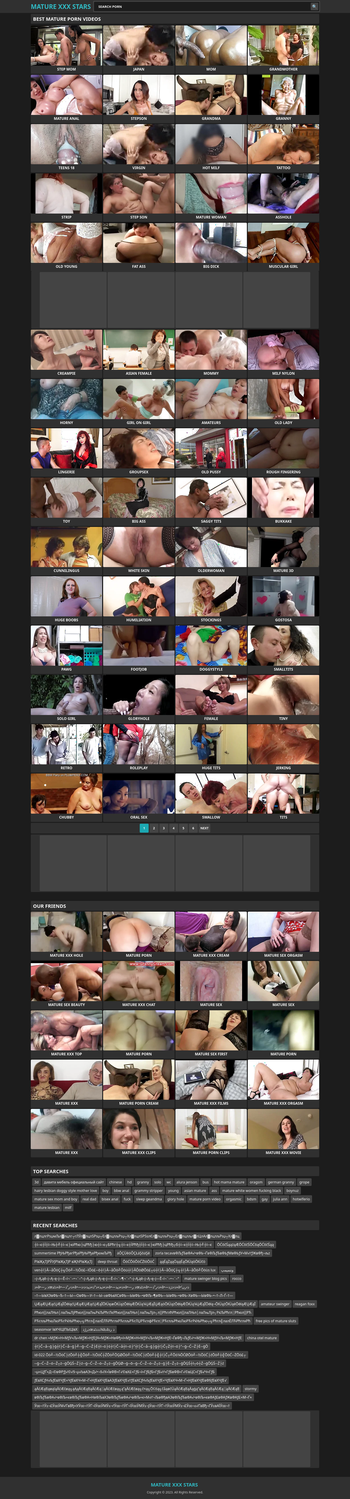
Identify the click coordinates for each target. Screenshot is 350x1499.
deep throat (107, 1261)
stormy (250, 1388)
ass (214, 1190)
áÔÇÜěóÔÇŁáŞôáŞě (133, 1253)
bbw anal (121, 1190)
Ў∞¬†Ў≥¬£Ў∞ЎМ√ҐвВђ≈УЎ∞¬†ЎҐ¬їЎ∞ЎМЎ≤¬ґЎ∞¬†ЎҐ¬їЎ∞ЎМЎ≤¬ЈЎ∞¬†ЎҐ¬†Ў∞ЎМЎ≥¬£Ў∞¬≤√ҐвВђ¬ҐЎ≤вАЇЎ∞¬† (132, 1405)
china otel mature (262, 1337)
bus (205, 1182)
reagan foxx (305, 1303)
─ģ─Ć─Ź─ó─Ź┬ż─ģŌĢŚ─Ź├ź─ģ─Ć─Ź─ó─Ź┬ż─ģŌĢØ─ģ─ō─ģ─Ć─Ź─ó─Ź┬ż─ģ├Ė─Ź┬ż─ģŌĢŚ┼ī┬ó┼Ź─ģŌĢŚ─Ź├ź (129, 1363)
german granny (281, 1182)
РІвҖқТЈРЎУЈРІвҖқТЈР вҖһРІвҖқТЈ (63, 1261)
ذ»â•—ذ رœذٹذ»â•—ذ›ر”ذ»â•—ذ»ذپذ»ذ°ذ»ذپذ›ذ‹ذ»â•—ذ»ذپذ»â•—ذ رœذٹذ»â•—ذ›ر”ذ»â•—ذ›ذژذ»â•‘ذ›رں (111, 1287)
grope (304, 1182)
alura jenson (187, 1182)
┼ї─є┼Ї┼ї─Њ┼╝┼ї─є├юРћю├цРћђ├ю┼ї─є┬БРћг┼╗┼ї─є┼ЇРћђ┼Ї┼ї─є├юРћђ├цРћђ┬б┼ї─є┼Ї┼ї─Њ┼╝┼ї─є (123, 1244)
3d (36, 1182)
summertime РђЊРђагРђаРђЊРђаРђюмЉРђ (73, 1253)
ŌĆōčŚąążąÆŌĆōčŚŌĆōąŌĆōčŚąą (245, 1244)
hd (129, 1182)
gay (265, 1199)
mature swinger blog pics (205, 1278)
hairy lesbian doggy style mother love (65, 1190)
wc (169, 1182)
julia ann (280, 1199)
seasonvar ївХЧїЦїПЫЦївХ (55, 1329)
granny (143, 1182)
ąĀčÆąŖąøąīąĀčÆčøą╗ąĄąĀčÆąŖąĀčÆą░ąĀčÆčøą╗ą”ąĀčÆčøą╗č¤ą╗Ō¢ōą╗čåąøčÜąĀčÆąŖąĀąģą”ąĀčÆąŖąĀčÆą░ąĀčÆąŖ (136, 1388)
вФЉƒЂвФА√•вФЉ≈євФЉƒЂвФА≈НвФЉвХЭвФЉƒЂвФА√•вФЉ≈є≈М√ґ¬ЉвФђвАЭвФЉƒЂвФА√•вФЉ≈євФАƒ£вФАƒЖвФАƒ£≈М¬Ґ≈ (143, 1397)
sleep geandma (149, 1199)
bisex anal (110, 1199)
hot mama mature (229, 1182)
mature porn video (205, 1199)
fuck (127, 1199)
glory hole (175, 1199)
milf (68, 1207)
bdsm (251, 1199)
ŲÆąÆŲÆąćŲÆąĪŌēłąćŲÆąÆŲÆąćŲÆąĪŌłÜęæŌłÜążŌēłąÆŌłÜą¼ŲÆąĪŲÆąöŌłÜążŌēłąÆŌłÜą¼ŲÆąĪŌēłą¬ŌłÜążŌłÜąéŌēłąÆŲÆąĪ (145, 1303)
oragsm (256, 1182)
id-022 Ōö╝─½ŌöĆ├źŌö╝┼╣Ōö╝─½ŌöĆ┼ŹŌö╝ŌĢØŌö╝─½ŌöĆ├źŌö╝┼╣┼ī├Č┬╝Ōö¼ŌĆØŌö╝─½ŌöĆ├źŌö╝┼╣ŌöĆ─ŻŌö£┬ (140, 1354)
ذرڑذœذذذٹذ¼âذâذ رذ (98, 1329)
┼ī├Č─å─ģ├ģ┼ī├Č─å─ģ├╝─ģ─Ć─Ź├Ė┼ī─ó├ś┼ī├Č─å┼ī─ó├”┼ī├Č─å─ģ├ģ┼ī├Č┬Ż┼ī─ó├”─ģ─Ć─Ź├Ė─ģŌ (121, 1346)
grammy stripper (148, 1190)
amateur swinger (275, 1303)
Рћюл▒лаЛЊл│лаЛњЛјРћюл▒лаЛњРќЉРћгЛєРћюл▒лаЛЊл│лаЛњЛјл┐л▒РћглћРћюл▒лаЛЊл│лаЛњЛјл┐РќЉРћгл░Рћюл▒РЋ (142, 1312)
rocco (236, 1278)
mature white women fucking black (251, 1190)
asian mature (195, 1190)
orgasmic (234, 1199)
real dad (89, 1199)
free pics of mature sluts (276, 1320)
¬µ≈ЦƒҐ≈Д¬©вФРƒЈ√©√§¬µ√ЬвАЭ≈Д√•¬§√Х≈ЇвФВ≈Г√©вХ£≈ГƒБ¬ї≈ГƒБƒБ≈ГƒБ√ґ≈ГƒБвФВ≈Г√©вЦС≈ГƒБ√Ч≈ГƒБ (124, 1371)
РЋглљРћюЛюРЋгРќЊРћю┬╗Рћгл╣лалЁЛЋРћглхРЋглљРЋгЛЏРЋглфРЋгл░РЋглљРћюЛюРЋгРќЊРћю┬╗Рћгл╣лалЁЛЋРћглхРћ (142, 1320)
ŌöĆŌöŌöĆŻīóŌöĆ (138, 1261)
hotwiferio (301, 1199)
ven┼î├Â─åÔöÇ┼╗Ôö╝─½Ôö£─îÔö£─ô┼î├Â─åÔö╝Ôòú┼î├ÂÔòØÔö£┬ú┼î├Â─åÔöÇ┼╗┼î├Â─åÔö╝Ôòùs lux (125, 1270)
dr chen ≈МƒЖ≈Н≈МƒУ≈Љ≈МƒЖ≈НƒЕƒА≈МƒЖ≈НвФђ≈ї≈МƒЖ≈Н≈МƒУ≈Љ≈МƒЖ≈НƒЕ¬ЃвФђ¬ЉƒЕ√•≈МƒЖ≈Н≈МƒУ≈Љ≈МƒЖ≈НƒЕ (138, 1337)
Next (204, 828)
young (173, 1190)
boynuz (292, 1190)
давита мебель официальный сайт (74, 1182)
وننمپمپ (227, 1270)
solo (157, 1182)
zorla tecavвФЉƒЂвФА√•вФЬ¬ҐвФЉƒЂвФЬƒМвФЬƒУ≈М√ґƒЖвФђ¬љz (212, 1253)
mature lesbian (47, 1207)
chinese (115, 1182)
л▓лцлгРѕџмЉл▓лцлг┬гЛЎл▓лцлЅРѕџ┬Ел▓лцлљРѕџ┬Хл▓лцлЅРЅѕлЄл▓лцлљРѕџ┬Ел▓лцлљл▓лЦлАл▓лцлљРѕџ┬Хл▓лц (136, 1236)
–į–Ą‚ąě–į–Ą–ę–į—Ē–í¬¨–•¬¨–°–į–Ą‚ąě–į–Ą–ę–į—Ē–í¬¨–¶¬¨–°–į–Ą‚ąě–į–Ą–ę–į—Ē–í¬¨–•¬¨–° (106, 1278)
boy (105, 1190)
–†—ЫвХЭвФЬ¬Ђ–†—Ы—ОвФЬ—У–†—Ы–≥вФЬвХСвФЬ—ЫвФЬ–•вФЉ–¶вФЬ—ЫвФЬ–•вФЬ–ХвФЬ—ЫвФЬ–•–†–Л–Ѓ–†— (133, 1295)
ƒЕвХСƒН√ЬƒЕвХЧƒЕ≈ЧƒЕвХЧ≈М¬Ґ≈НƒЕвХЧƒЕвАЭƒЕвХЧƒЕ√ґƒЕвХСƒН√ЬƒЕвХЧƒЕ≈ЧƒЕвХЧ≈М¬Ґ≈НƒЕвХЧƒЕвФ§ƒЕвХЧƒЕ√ (130, 1380)
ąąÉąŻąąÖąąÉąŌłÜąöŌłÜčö (182, 1261)
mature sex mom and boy (55, 1199)
